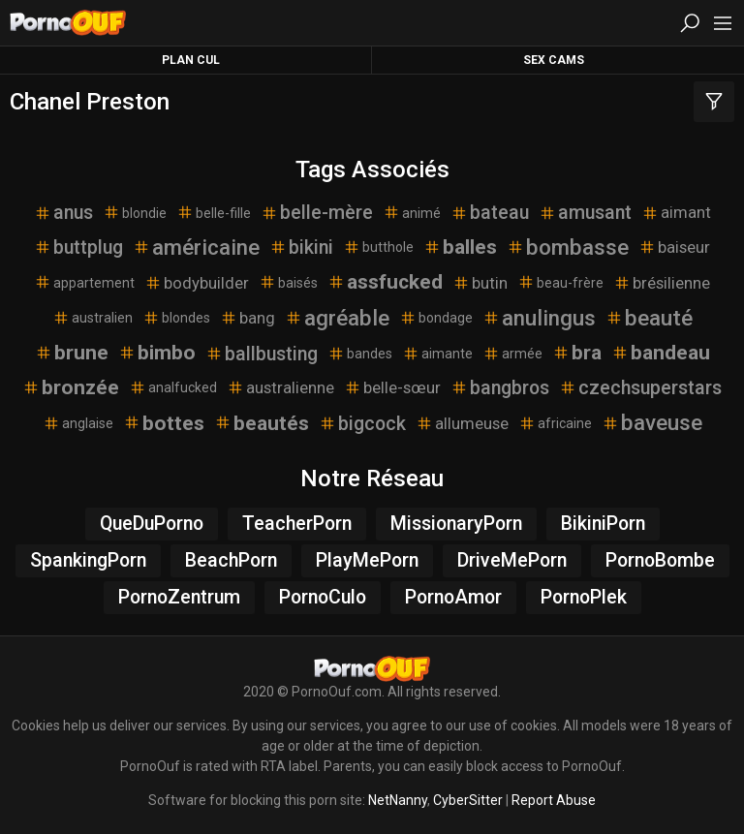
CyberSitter (468, 800)
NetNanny (397, 800)
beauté (649, 317)
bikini (301, 247)
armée (512, 353)
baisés (288, 282)
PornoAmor (453, 597)
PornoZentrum (179, 597)
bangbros (499, 388)
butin (480, 283)
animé (412, 212)
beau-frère (560, 282)
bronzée (70, 387)
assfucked (385, 281)
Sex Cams (553, 60)
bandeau (660, 352)
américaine (196, 247)
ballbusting (261, 354)
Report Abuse (554, 800)
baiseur (674, 247)
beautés (261, 423)
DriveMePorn (512, 560)
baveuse (652, 422)
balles (460, 247)
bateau (489, 212)
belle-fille (213, 212)
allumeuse (462, 423)
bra (577, 352)
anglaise (78, 423)
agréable (337, 317)
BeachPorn (231, 560)
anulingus (539, 317)
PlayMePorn (367, 560)
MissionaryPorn (456, 523)
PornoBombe (660, 560)
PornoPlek (584, 597)
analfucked (173, 387)
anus (63, 212)
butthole (378, 247)
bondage (436, 317)
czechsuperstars (640, 388)
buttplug (78, 247)
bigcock (362, 424)
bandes (359, 353)
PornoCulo (322, 597)
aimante (437, 353)
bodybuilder (196, 283)
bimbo (157, 352)
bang (247, 317)
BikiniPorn (603, 523)
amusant (585, 212)
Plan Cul (191, 60)
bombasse (568, 247)
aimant (676, 212)
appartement (84, 282)
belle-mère (317, 212)
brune (71, 352)
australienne (280, 387)
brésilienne (661, 283)
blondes (176, 317)
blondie (135, 212)
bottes (163, 423)
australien (92, 317)
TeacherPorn (297, 523)
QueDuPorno (151, 523)
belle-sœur (392, 387)
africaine (555, 423)
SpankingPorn (88, 560)
